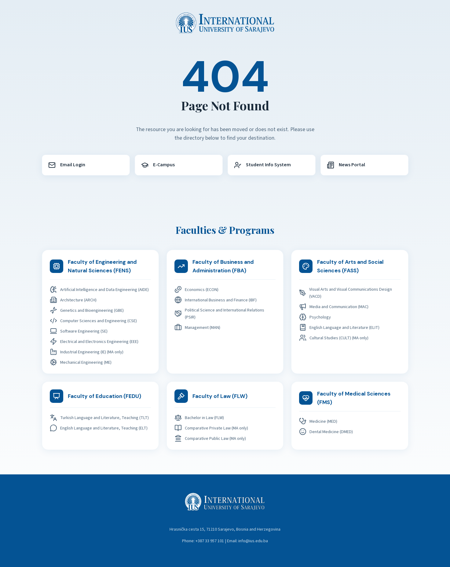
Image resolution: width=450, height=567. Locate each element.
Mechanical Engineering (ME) (81, 362)
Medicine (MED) (318, 421)
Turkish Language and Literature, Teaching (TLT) (99, 417)
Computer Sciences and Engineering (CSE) (93, 320)
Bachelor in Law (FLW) (199, 417)
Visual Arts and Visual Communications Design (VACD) (345, 293)
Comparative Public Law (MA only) (210, 438)
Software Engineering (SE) (79, 331)
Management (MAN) (197, 327)
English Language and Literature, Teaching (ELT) (99, 428)
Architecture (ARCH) (73, 300)
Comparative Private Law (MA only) (211, 428)
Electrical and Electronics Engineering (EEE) (94, 341)
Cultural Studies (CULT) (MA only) (333, 337)
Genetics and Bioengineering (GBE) (87, 310)
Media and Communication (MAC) (333, 306)
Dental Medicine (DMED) (326, 431)
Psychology (315, 317)
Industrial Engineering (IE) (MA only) (86, 351)
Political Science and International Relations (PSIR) (219, 313)
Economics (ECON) (196, 289)
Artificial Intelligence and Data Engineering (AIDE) (99, 289)
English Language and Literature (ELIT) (339, 327)
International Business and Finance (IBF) (215, 300)
